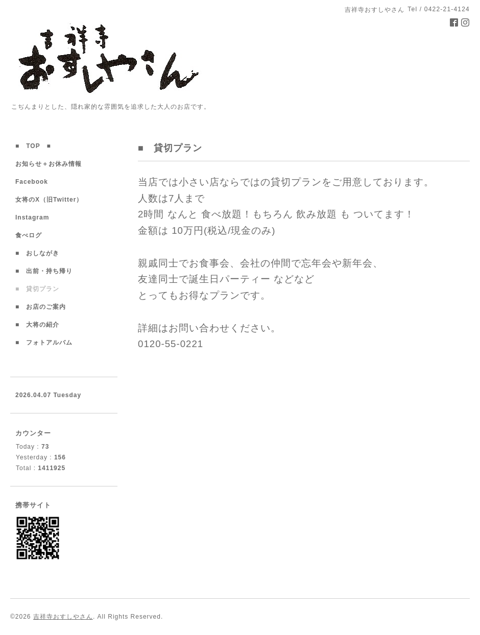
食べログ (32, 235)
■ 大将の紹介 (37, 324)
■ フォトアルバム (47, 342)
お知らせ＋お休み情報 (48, 163)
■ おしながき (37, 253)
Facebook (35, 181)
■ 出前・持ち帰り (44, 271)
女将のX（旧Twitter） (52, 199)
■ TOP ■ (33, 146)
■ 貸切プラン (37, 288)
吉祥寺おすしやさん (63, 616)
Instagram (35, 217)
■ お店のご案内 (44, 306)
